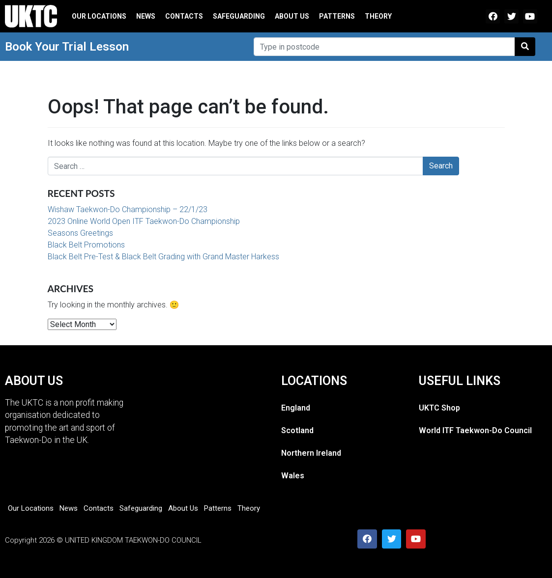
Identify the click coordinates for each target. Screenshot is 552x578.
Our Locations (99, 16)
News (145, 16)
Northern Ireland (311, 453)
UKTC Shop (439, 408)
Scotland (297, 430)
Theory (378, 16)
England (295, 408)
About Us (292, 16)
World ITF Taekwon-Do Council (475, 430)
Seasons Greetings (80, 233)
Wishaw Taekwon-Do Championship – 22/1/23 (127, 209)
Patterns (337, 16)
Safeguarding (239, 16)
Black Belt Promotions (86, 244)
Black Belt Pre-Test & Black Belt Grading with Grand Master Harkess (163, 256)
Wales (292, 475)
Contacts (184, 16)
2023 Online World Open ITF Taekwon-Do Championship (144, 221)
